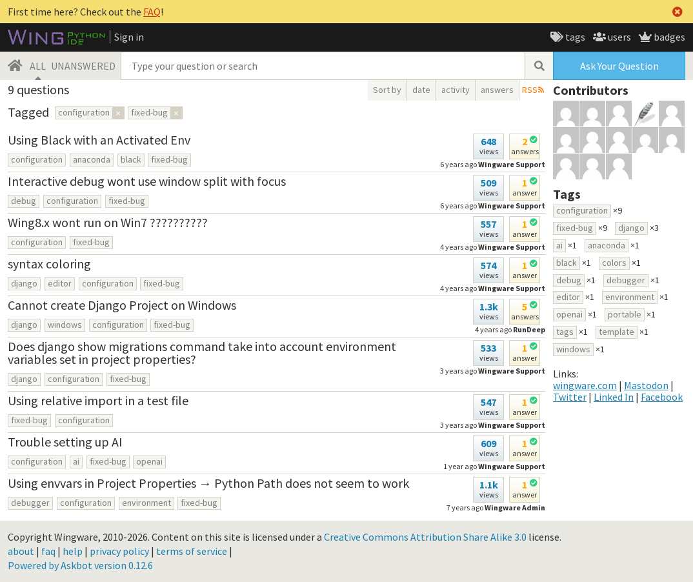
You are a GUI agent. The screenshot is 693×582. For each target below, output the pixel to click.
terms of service (191, 551)
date (421, 89)
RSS (529, 89)
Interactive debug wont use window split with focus (147, 181)
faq (48, 551)
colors (614, 262)
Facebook (662, 396)
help (73, 551)
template (616, 331)
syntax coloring (49, 264)
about (21, 551)
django (24, 283)
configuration (37, 159)
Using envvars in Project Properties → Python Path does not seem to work (208, 483)
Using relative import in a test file (98, 400)
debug (23, 200)
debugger (30, 502)
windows (65, 324)
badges (668, 36)
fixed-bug (169, 159)
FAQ (152, 11)
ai (76, 461)
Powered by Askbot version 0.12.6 (80, 565)
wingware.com (585, 385)
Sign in (129, 36)
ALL (38, 65)
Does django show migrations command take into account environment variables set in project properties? (202, 352)
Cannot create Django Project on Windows (122, 305)
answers (497, 89)
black (131, 159)
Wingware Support (511, 371)
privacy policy (119, 551)
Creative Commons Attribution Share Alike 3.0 (425, 536)
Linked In (614, 396)
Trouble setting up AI (65, 442)
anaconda (91, 159)
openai (149, 461)
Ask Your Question (619, 65)
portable (624, 314)
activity (455, 89)
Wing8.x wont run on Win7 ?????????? (108, 222)
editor (60, 283)
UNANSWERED (83, 65)
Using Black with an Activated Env (99, 140)
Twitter (570, 396)
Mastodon (646, 385)
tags (574, 36)
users (618, 36)
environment (146, 502)
